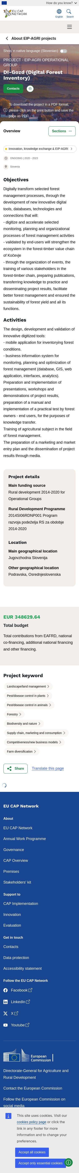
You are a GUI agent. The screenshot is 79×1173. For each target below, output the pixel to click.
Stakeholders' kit (17, 882)
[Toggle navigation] (69, 26)
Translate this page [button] (48, 768)
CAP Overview (15, 860)
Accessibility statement (22, 968)
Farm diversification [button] (20, 751)
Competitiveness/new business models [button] (33, 742)
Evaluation (12, 925)
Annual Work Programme (24, 839)
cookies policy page (31, 1122)
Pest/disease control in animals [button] (27, 705)
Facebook (18, 990)
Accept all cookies (32, 1152)
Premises (11, 871)
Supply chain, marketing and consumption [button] (35, 733)
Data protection (16, 958)
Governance (13, 850)
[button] (13, 88)
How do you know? (61, 3)
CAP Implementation (20, 904)
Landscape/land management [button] (27, 686)
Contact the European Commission (32, 1088)
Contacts (10, 947)
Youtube (16, 1025)
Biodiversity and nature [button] (22, 723)
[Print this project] (30, 88)
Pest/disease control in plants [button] (26, 695)
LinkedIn (17, 1002)
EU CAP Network (17, 828)
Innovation (12, 914)
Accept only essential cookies (41, 1163)
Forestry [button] (13, 714)
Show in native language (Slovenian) (30, 51)
